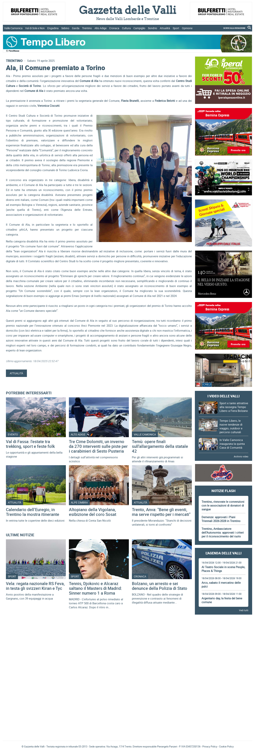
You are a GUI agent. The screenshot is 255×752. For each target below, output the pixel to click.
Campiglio (139, 28)
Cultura (126, 28)
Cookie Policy (226, 746)
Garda (75, 28)
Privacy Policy (209, 746)
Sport (176, 28)
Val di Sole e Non (35, 28)
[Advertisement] (223, 628)
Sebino (65, 28)
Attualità (165, 28)
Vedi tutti (243, 610)
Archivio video (241, 456)
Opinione (187, 28)
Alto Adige (100, 28)
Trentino (87, 28)
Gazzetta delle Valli (223, 713)
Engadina (53, 28)
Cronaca (114, 28)
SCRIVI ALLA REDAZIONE (234, 28)
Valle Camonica (13, 28)
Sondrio (152, 28)
